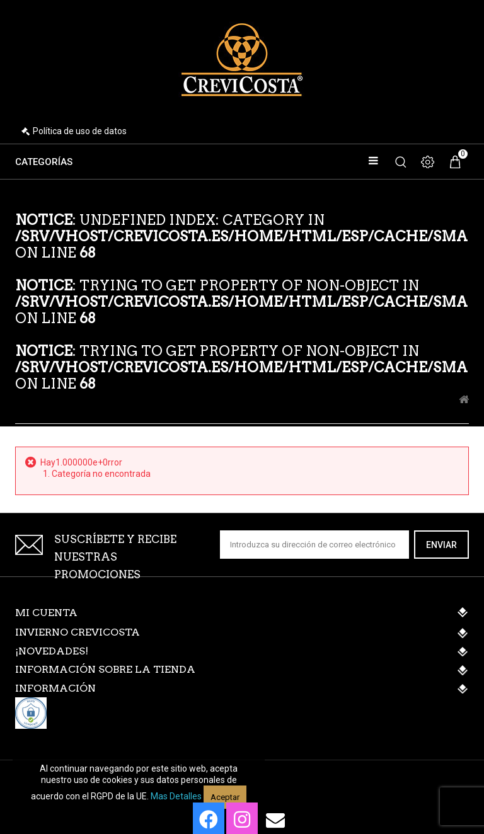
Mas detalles (176, 796)
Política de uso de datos (80, 131)
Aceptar (224, 797)
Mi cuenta (46, 613)
